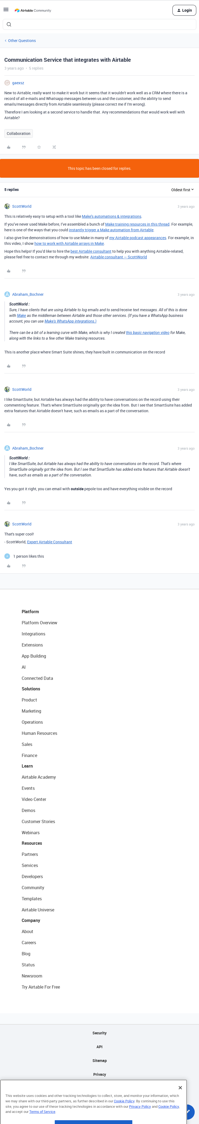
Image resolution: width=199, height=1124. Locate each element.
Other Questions (22, 40)
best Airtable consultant (90, 251)
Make (21, 315)
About (27, 931)
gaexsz (18, 82)
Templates (32, 899)
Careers (29, 943)
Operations (32, 722)
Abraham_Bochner (28, 294)
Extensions (32, 645)
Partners (30, 854)
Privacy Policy (140, 1120)
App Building (34, 656)
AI (24, 667)
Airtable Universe (38, 910)
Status (28, 965)
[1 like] (24, 556)
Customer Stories (38, 821)
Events (28, 788)
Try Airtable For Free (41, 987)
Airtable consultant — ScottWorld (118, 256)
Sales (27, 744)
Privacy (99, 1074)
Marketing (31, 711)
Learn (27, 766)
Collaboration (18, 133)
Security (99, 1032)
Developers (32, 876)
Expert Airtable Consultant (49, 541)
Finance (29, 755)
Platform (30, 612)
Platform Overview (39, 623)
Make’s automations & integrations (111, 216)
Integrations (33, 634)
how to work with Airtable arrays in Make (69, 243)
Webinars (31, 833)
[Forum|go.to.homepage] (33, 10)
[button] (6, 11)
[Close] (180, 1102)
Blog (26, 954)
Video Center (34, 799)
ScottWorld (21, 206)
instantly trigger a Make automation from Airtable (111, 229)
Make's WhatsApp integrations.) (70, 321)
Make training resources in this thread (137, 224)
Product (29, 700)
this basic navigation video (147, 332)
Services (30, 865)
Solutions (31, 689)
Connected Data (37, 678)
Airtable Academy (39, 777)
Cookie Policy (124, 1115)
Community (33, 888)
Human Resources (39, 733)
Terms (99, 1088)
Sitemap (99, 1060)
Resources (32, 843)
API (99, 1046)
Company (31, 920)
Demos (28, 810)
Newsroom (32, 976)
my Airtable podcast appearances (137, 237)
